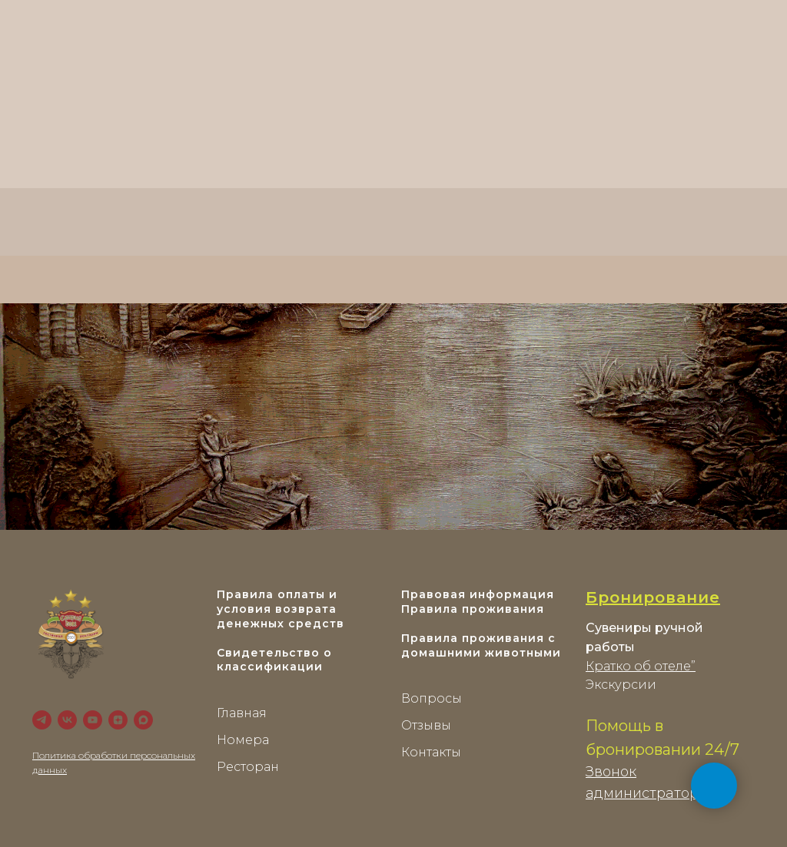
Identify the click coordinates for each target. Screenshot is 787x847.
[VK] (67, 720)
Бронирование (653, 597)
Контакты (431, 752)
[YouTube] (92, 720)
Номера (243, 740)
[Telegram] (41, 720)
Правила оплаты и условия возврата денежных (277, 608)
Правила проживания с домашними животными (481, 645)
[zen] (118, 720)
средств (316, 623)
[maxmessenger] (143, 720)
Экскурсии (621, 684)
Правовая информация (477, 594)
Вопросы (431, 698)
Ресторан (248, 766)
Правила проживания (472, 609)
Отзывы (426, 725)
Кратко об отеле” (641, 666)
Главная (242, 713)
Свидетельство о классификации (274, 660)
